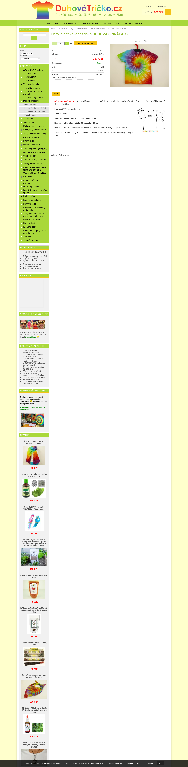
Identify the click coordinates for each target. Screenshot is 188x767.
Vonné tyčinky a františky (34, 173)
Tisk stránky (64, 155)
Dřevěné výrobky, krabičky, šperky (35, 191)
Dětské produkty (58, 78)
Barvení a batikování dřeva (34, 377)
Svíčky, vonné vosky (32, 163)
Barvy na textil (29, 204)
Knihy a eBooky (30, 196)
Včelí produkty (29, 156)
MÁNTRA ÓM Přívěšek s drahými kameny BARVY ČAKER (34, 745)
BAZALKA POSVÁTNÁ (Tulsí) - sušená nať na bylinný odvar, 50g (34, 610)
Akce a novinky (69, 23)
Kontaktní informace (133, 23)
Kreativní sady (29, 227)
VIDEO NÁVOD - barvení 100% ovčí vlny (33, 356)
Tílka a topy (28, 118)
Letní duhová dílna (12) (32, 266)
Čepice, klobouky (31, 137)
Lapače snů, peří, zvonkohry (31, 181)
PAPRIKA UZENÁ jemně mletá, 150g (34, 576)
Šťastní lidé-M (98, 54)
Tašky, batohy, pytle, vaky (34, 133)
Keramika (27, 177)
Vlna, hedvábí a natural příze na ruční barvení (33, 214)
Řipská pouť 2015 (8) (32, 268)
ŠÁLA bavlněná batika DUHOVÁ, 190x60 (34, 443)
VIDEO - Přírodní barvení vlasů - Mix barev (33, 360)
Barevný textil (29, 223)
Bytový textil (28, 141)
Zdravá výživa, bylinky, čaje (35, 148)
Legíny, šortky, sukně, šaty (35, 108)
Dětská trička (71, 78)
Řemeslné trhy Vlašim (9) (33, 264)
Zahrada (27, 236)
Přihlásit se (147, 6)
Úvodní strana (52, 23)
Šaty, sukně (28, 122)
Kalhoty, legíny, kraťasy (33, 126)
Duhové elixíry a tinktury (34, 152)
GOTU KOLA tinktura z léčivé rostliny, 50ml (34, 475)
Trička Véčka (29, 81)
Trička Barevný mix (32, 88)
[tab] (56, 94)
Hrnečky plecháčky (31, 186)
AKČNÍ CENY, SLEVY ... (34, 70)
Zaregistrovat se (160, 6)
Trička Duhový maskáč (33, 97)
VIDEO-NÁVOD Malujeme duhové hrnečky (34, 364)
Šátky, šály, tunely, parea (34, 129)
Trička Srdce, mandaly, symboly (33, 92)
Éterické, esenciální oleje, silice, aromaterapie (35, 168)
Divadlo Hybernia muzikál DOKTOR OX (33, 368)
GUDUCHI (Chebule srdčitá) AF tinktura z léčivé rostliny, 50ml (34, 710)
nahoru (54, 155)
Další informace (148, 763)
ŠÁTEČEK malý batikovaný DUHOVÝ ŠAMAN (34, 676)
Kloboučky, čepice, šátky (34, 111)
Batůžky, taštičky (31, 115)
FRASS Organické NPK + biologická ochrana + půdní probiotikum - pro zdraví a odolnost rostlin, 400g (34, 543)
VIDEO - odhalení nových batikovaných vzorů (33, 382)
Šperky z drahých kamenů (35, 159)
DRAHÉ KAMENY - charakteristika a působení (34, 374)
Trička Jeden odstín (32, 84)
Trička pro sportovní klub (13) (35, 256)
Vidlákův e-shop (30, 240)
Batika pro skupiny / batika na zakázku (35, 231)
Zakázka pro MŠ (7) (31, 258)
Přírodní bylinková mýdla (33, 371)
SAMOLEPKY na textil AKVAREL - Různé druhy (34, 508)
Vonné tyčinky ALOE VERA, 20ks (34, 644)
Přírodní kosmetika (31, 144)
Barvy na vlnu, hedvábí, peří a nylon (34, 209)
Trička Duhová (29, 73)
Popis (55, 94)
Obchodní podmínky (111, 23)
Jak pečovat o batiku (31, 379)
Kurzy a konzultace (32, 200)
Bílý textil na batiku (31, 219)
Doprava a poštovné (89, 23)
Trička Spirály (29, 77)
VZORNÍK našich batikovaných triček (31, 352)
